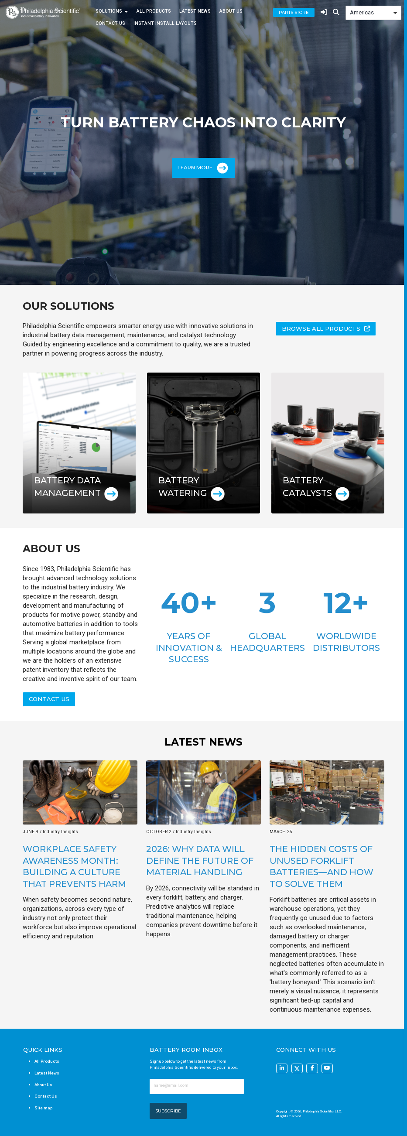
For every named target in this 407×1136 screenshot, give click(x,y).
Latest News (195, 11)
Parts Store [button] (294, 12)
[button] (326, 329)
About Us (231, 11)
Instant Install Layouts (165, 23)
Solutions (109, 11)
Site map (43, 1107)
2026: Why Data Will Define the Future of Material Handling (199, 860)
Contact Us (110, 23)
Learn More (203, 168)
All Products (154, 11)
